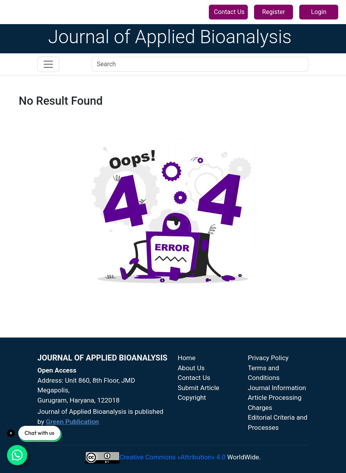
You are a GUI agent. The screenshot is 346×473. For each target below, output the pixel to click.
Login (318, 12)
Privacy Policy (268, 358)
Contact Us (229, 12)
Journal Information (277, 388)
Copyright (192, 397)
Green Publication (72, 422)
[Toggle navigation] (48, 64)
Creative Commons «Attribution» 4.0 (173, 457)
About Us (191, 368)
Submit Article (198, 388)
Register (273, 12)
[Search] (200, 64)
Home (187, 358)
